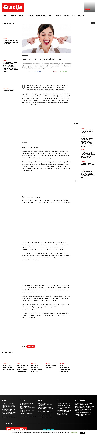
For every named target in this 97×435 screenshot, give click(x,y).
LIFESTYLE (25, 55)
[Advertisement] (54, 8)
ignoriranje (31, 346)
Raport (5, 60)
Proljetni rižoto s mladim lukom (64, 403)
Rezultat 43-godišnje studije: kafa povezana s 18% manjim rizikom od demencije (9, 417)
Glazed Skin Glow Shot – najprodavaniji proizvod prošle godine (27, 407)
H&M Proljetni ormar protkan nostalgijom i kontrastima (45, 415)
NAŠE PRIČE (5, 88)
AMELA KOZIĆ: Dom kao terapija (50, 367)
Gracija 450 (87, 11)
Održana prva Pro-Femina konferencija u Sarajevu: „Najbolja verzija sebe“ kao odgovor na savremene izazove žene (87, 174)
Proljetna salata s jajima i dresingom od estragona (62, 414)
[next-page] (76, 181)
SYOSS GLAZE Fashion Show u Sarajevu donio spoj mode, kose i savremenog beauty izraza (45, 408)
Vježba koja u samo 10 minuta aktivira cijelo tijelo (8, 410)
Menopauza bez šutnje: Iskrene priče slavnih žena (8, 368)
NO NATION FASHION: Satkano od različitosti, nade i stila (45, 418)
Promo (5, 38)
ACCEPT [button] (82, 432)
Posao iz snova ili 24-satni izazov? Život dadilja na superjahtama (22, 368)
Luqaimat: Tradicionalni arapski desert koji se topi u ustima (64, 411)
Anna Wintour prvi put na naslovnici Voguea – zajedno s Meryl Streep (45, 404)
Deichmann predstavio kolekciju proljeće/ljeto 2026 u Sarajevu (87, 165)
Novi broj (87, 9)
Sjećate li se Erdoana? (9, 90)
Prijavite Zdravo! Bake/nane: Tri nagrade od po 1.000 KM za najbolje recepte (11, 42)
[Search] (93, 23)
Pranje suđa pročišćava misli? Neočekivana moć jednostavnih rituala (8, 406)
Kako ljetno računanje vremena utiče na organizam (36, 368)
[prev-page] (74, 181)
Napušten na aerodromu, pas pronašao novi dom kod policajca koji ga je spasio (85, 407)
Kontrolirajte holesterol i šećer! (9, 403)
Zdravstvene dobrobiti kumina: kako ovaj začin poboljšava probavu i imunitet (9, 413)
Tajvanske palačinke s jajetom (63, 405)
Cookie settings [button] (74, 432)
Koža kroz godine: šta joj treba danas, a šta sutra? (27, 411)
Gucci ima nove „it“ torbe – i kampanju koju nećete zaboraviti (45, 412)
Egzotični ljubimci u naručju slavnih (83, 412)
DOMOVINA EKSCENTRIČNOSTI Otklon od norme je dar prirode (65, 368)
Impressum (88, 428)
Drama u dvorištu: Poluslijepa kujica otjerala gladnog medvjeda (83, 404)
